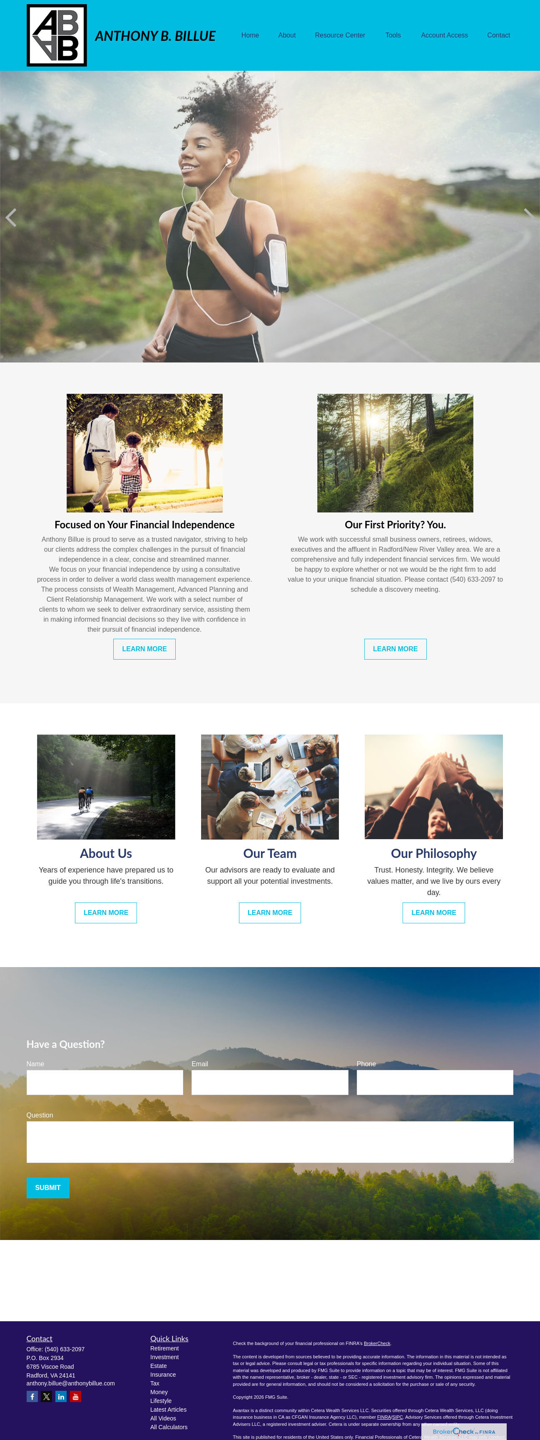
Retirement (164, 1348)
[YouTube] (75, 1396)
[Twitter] (46, 1396)
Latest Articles (168, 1409)
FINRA (384, 1417)
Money (159, 1392)
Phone (366, 1064)
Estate (158, 1365)
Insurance (163, 1374)
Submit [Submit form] (48, 1187)
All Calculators (168, 1427)
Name (36, 1064)
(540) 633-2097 (65, 1349)
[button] (250, 35)
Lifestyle (161, 1401)
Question (40, 1115)
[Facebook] (32, 1396)
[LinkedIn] (61, 1396)
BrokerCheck (377, 1343)
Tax (154, 1383)
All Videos (163, 1418)
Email (200, 1064)
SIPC (397, 1417)
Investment (164, 1357)
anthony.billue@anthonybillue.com (71, 1383)
